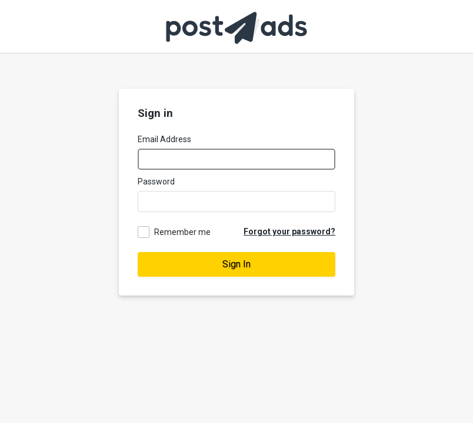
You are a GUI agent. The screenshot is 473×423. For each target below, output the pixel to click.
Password (156, 181)
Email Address (164, 139)
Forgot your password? (289, 231)
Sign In (236, 264)
